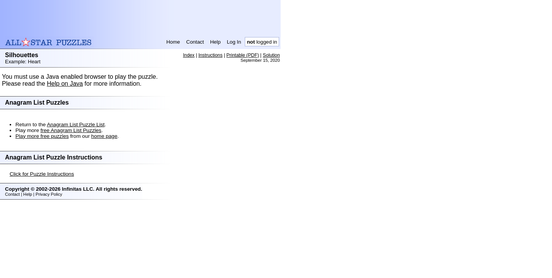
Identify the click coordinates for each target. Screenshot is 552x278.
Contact (195, 42)
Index (189, 55)
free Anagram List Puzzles (70, 130)
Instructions (211, 55)
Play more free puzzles (42, 136)
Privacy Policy (48, 194)
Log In (234, 42)
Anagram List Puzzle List (76, 124)
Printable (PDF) (242, 55)
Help (215, 42)
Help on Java (65, 83)
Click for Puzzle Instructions (42, 174)
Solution (271, 55)
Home (173, 42)
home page (104, 136)
